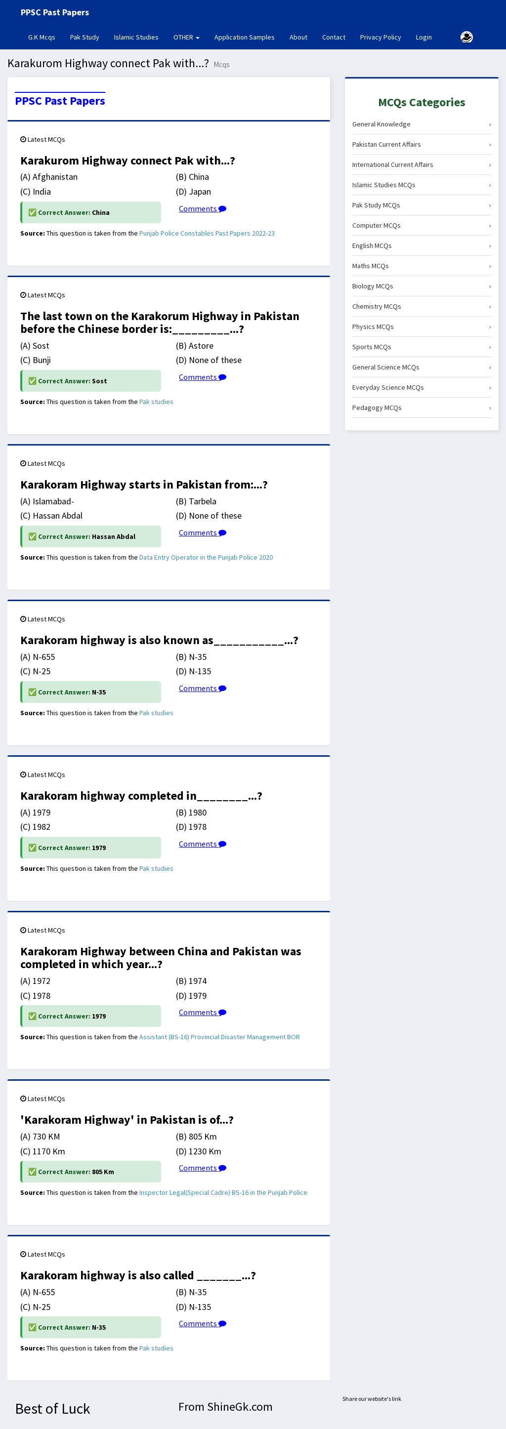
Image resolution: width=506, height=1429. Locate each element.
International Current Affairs (421, 164)
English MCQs (421, 245)
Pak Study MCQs (421, 205)
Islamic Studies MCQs (421, 185)
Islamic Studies (136, 37)
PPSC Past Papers (60, 100)
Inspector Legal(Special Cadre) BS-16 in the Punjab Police (223, 1192)
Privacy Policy (380, 37)
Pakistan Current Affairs (421, 144)
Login (424, 37)
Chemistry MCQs (421, 306)
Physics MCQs (421, 326)
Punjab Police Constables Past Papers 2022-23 (207, 233)
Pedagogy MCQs (421, 407)
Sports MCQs (421, 347)
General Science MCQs (421, 367)
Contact (333, 37)
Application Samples (244, 37)
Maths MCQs (421, 266)
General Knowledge (421, 124)
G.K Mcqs (45, 36)
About (298, 37)
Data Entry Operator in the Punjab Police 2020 (206, 557)
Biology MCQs (421, 286)
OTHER (186, 37)
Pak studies (156, 401)
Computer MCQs (421, 225)
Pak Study (84, 37)
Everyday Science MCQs (421, 387)
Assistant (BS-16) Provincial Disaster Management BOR (219, 1036)
